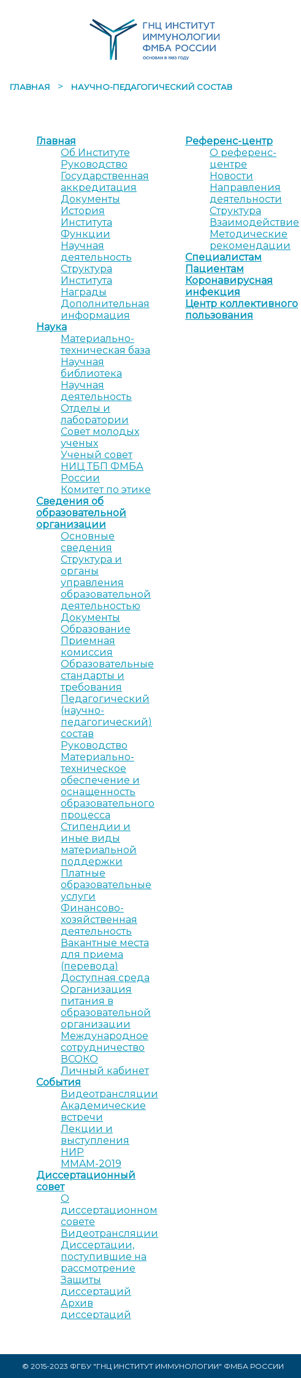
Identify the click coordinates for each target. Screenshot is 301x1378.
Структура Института (86, 274)
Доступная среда (105, 977)
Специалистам (223, 257)
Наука (51, 327)
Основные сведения (88, 542)
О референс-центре (243, 158)
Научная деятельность (96, 251)
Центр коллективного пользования (241, 309)
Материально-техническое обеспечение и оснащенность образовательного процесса (107, 786)
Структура (235, 211)
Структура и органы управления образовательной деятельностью (106, 583)
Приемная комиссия (88, 646)
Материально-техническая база (105, 344)
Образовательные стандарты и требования (107, 675)
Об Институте (95, 152)
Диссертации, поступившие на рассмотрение (104, 1256)
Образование (96, 629)
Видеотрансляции (109, 1094)
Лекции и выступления (95, 1134)
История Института (86, 216)
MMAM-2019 (91, 1163)
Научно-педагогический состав (151, 87)
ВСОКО (79, 1059)
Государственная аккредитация (105, 181)
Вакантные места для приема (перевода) (105, 954)
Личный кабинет (105, 1070)
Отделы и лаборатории (95, 414)
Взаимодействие (254, 222)
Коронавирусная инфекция (229, 286)
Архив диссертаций (96, 1309)
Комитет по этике (106, 489)
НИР (72, 1152)
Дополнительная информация (105, 309)
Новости (231, 176)
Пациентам (214, 269)
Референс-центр (229, 141)
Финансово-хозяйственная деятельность (99, 919)
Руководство (94, 164)
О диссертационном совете (109, 1210)
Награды (84, 292)
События (58, 1082)
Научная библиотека (91, 367)
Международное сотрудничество (104, 1041)
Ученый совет (96, 455)
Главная (31, 87)
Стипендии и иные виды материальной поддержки (99, 844)
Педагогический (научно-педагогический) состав (106, 716)
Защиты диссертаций (96, 1285)
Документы (90, 199)
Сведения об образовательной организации (81, 512)
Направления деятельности (246, 193)
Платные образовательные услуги (106, 884)
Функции (85, 234)
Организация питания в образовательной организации (106, 1006)
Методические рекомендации (250, 239)
